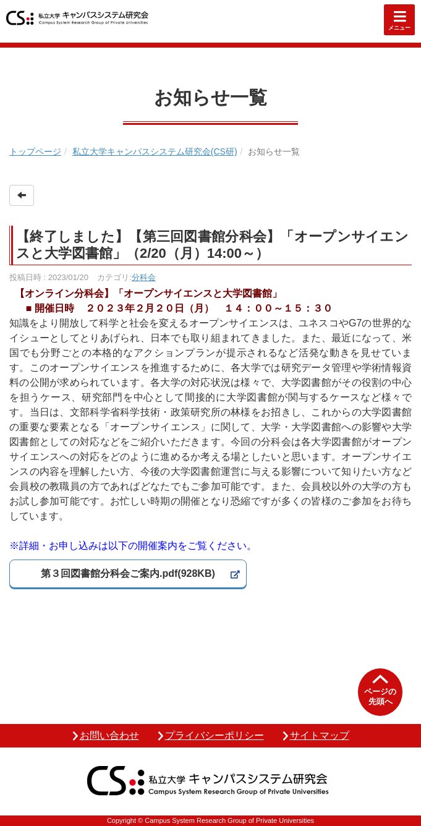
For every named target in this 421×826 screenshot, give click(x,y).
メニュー (399, 28)
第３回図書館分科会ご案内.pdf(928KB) (128, 573)
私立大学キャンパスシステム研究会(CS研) (154, 151)
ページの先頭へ (380, 696)
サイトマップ (319, 735)
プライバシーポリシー (214, 735)
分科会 (144, 277)
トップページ (35, 151)
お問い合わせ (109, 735)
